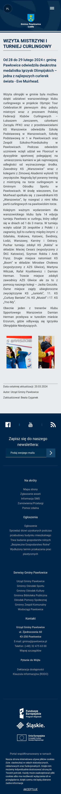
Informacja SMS (30, 498)
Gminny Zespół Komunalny (30, 604)
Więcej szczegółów (30, 650)
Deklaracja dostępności (30, 669)
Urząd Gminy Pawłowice (30, 581)
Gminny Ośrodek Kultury (30, 590)
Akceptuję (30, 789)
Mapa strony (30, 489)
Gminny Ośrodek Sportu (30, 586)
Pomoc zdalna (30, 508)
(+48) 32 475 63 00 (36, 646)
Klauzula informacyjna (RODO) (30, 674)
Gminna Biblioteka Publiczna (30, 595)
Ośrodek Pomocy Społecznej (30, 600)
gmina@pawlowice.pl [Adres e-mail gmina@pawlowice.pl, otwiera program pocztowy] (34, 641)
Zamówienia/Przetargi (30, 503)
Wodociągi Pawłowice (30, 609)
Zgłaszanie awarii (30, 493)
